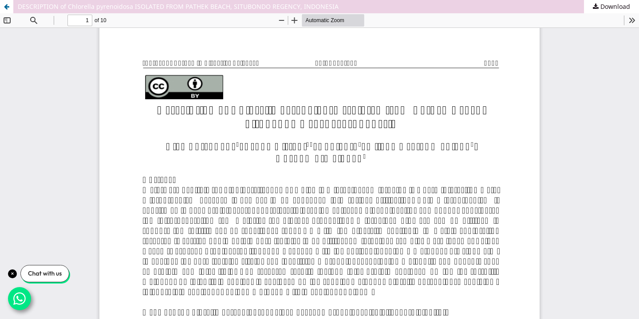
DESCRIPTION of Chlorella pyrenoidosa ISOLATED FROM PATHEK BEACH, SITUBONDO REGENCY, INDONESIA (178, 6)
